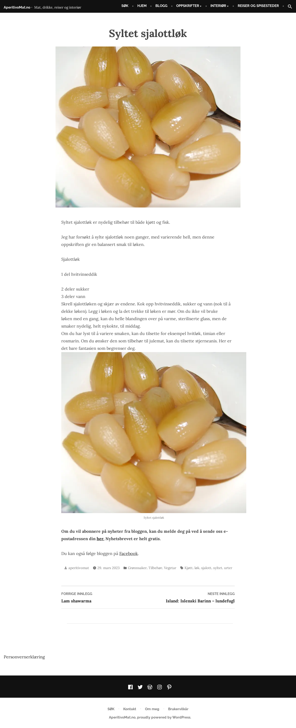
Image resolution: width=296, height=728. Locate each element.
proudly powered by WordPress (163, 717)
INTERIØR (218, 6)
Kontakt (129, 709)
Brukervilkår (178, 709)
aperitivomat (78, 568)
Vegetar (170, 568)
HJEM (142, 6)
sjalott (206, 568)
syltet (217, 568)
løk (196, 568)
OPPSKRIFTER (187, 6)
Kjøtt (189, 568)
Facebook (128, 553)
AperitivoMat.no (17, 7)
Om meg (152, 709)
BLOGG (161, 6)
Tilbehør (155, 568)
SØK (124, 6)
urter (228, 568)
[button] (288, 6)
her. (100, 538)
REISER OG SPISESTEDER (258, 6)
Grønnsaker (137, 568)
